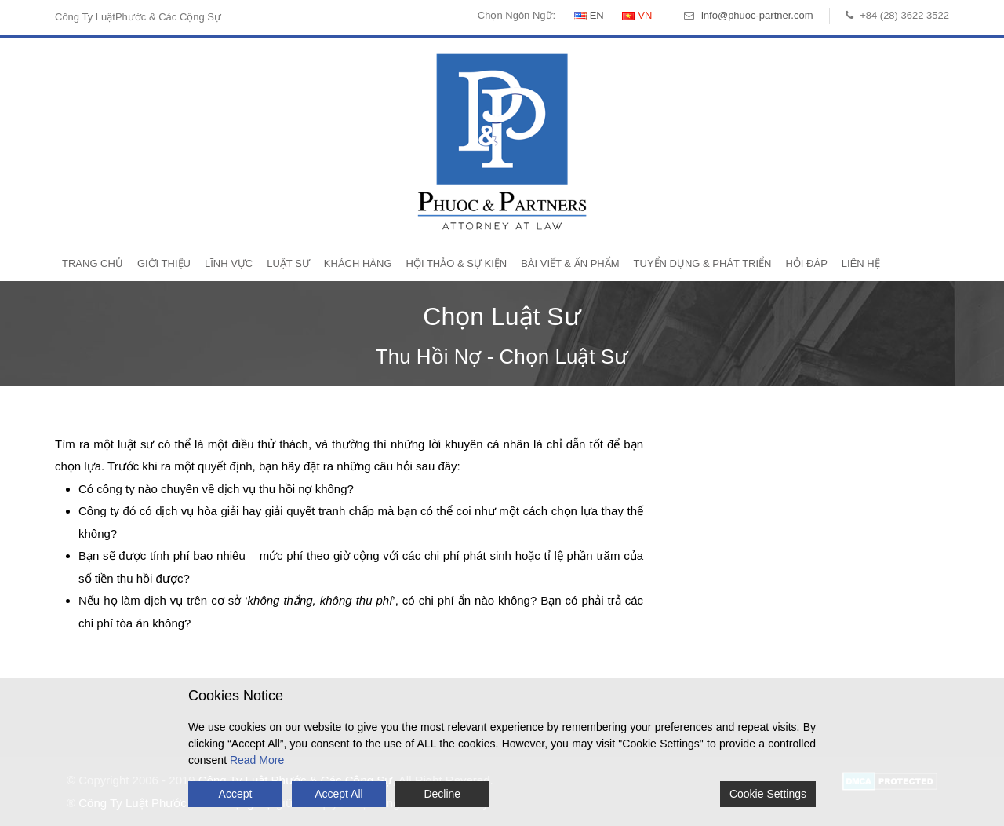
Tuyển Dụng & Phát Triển (703, 263)
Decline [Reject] (442, 794)
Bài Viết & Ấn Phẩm (570, 263)
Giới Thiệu (164, 263)
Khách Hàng (358, 263)
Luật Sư (288, 263)
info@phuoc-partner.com (757, 15)
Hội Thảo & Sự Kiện (456, 263)
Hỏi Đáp (806, 263)
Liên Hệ (861, 263)
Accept (236, 794)
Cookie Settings (767, 794)
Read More (257, 760)
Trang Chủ (92, 263)
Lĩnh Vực (229, 263)
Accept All (338, 794)
